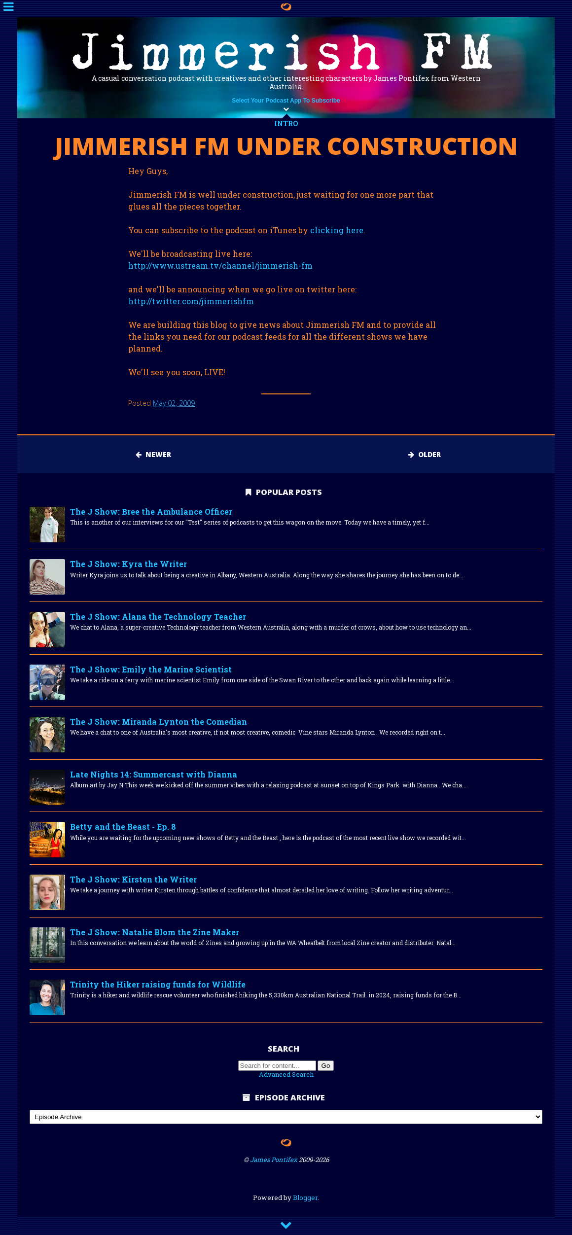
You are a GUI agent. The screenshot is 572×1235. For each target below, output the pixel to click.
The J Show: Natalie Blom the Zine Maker (154, 932)
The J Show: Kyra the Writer (128, 564)
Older (424, 454)
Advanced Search (286, 1074)
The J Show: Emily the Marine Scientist (151, 669)
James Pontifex (273, 1159)
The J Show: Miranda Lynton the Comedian (158, 721)
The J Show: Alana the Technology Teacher (158, 616)
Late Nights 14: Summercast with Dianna (153, 774)
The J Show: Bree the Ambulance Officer (151, 511)
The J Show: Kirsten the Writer (133, 879)
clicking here (336, 230)
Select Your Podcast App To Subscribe (286, 100)
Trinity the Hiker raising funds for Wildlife (158, 984)
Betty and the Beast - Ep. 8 (123, 826)
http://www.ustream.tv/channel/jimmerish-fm (220, 265)
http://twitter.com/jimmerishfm (191, 301)
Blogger (305, 1197)
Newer (153, 454)
